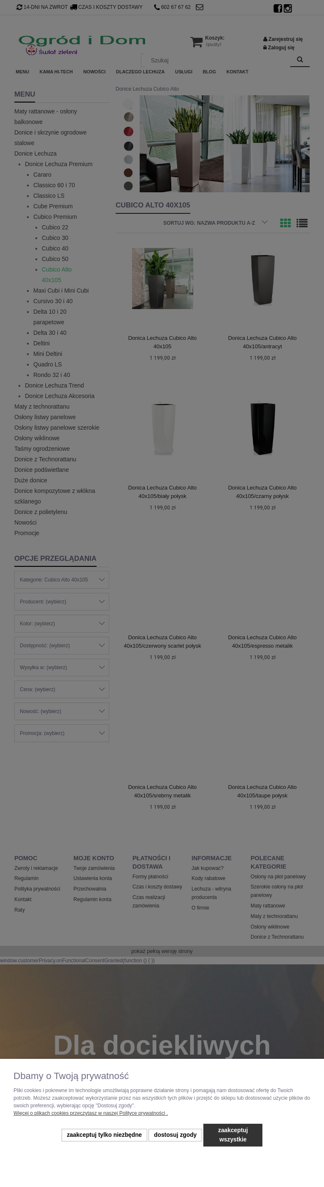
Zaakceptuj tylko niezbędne (104, 1135)
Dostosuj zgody (175, 1135)
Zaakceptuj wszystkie (233, 1135)
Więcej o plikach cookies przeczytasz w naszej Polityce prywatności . (91, 1113)
